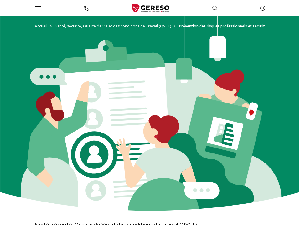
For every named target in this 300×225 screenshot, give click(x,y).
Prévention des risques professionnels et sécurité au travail (232, 26)
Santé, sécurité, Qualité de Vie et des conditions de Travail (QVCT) (113, 26)
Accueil (41, 26)
